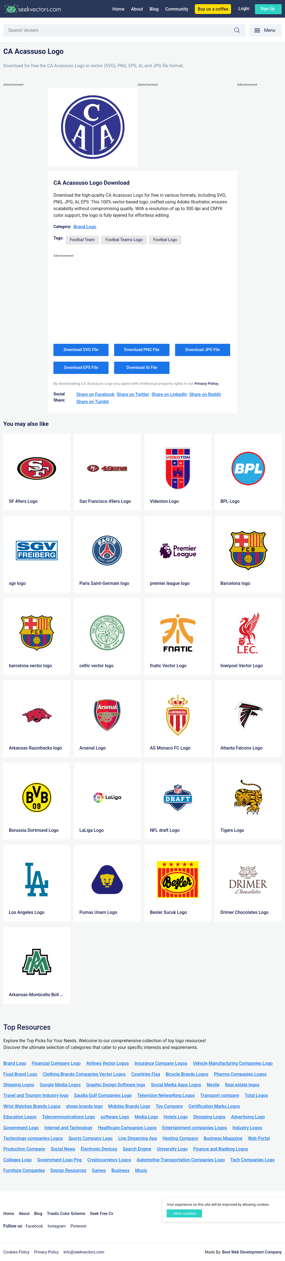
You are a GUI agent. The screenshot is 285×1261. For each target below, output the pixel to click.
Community (176, 9)
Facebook (34, 1226)
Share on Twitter (133, 394)
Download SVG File (81, 349)
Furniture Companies (24, 1170)
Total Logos (256, 1095)
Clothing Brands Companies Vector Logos (84, 1074)
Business (120, 1170)
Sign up (268, 8)
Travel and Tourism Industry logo (35, 1095)
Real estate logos (242, 1084)
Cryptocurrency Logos (109, 1159)
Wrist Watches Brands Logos (31, 1106)
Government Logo (21, 1127)
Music (141, 1170)
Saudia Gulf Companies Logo (103, 1095)
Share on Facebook (95, 394)
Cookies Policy (16, 1252)
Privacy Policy (46, 1252)
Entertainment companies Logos (194, 1127)
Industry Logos (247, 1127)
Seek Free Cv (101, 1213)
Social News (63, 1149)
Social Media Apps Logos (176, 1084)
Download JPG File (202, 349)
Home (118, 9)
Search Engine (137, 1149)
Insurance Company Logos (160, 1063)
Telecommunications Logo (68, 1117)
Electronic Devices (99, 1149)
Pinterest (78, 1226)
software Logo (114, 1117)
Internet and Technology (68, 1127)
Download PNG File (141, 349)
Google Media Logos (60, 1084)
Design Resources (68, 1170)
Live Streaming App (137, 1138)
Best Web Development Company (252, 1252)
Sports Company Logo (90, 1138)
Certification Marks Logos (214, 1106)
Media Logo (146, 1117)
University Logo (172, 1149)
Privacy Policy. (207, 383)
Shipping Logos (18, 1084)
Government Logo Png (59, 1159)
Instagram (57, 1226)
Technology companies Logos (33, 1138)
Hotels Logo (176, 1117)
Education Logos (19, 1117)
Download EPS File (81, 367)
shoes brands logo (84, 1106)
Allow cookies (184, 1213)
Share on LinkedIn (169, 394)
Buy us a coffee (213, 9)
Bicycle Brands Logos (187, 1074)
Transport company (219, 1095)
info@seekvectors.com (83, 1252)
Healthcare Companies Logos (127, 1127)
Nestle (213, 1084)
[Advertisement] (25, 171)
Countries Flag (145, 1074)
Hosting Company (180, 1138)
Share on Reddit (205, 394)
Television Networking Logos (166, 1095)
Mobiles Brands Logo (129, 1106)
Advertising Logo (248, 1117)
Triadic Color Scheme (66, 1213)
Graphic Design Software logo (115, 1084)
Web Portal (259, 1138)
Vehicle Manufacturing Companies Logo (232, 1063)
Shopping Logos (209, 1117)
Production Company (24, 1149)
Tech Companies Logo (252, 1159)
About (137, 9)
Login (243, 8)
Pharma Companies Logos (240, 1074)
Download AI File (142, 367)
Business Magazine (223, 1138)
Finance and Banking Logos (220, 1149)
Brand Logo (84, 226)
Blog (154, 9)
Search (239, 31)
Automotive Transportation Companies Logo (181, 1159)
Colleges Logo (17, 1159)
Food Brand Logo (20, 1074)
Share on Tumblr (92, 401)
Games (99, 1170)
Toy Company (169, 1106)
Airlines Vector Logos (107, 1063)
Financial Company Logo (56, 1063)
